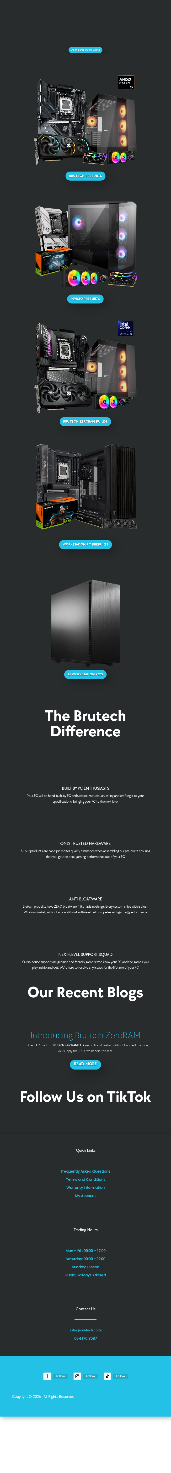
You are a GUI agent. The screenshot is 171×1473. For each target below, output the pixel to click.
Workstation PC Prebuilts (85, 544)
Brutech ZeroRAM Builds (85, 422)
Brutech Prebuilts (85, 176)
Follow (60, 1376)
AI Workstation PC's (85, 675)
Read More (85, 1064)
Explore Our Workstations (85, 50)
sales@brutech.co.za (86, 1330)
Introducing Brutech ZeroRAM (85, 1035)
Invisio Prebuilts (85, 299)
